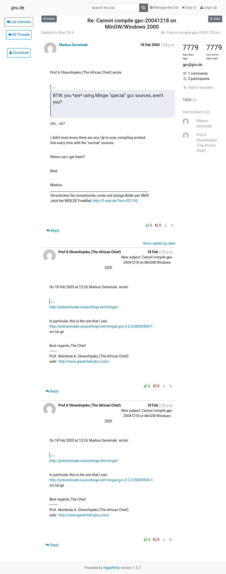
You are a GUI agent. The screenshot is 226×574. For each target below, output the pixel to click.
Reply (52, 231)
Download (19, 53)
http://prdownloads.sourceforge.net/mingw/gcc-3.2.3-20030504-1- (101, 326)
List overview (19, 22)
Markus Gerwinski (73, 45)
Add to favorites (198, 87)
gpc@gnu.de (192, 65)
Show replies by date (159, 243)
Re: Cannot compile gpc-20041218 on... (191, 33)
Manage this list (164, 8)
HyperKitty (111, 568)
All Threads (19, 35)
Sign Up (208, 8)
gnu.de (17, 7)
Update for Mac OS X (57, 33)
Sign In (189, 8)
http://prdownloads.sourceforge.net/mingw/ (83, 307)
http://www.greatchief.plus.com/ (84, 361)
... (53, 86)
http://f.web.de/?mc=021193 (115, 201)
